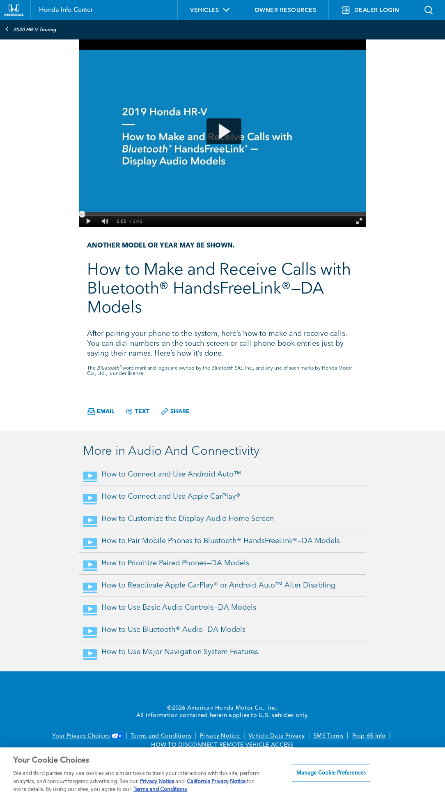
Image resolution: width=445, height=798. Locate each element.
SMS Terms (328, 736)
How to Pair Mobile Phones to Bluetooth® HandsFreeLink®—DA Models (220, 541)
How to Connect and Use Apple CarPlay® (171, 496)
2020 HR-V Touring (30, 29)
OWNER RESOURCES (286, 10)
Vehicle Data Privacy (276, 736)
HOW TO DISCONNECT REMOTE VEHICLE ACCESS (222, 745)
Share (175, 411)
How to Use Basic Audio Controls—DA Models (178, 607)
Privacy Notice (220, 736)
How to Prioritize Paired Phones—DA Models (175, 563)
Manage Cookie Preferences (331, 773)
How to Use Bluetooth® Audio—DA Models (173, 630)
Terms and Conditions (161, 736)
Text (137, 411)
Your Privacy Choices (87, 736)
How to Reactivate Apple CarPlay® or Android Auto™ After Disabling (218, 585)
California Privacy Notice (216, 781)
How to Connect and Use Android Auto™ (171, 474)
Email (100, 411)
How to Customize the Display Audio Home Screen (187, 519)
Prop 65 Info (369, 736)
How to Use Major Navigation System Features (179, 652)
